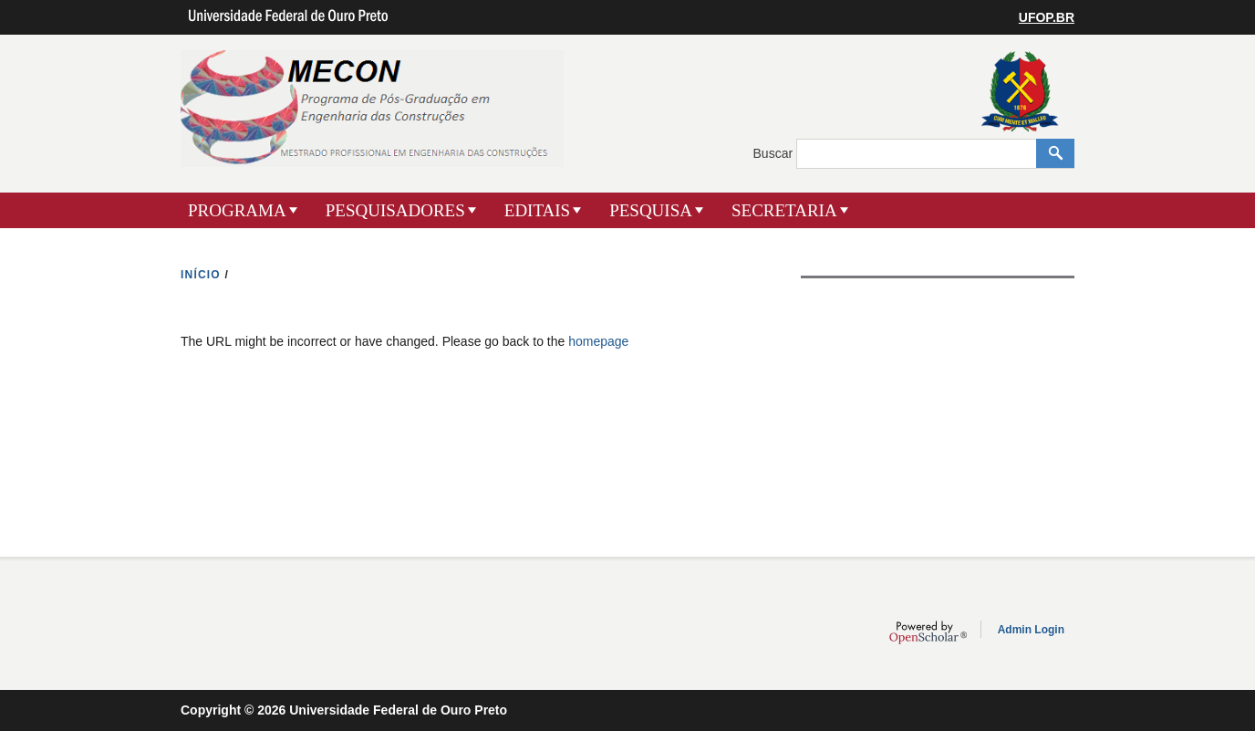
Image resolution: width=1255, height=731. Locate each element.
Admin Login (1031, 629)
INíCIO (201, 274)
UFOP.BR (1046, 17)
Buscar (774, 153)
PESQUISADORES (395, 210)
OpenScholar (928, 632)
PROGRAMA (237, 210)
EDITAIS (537, 210)
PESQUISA (650, 210)
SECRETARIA (784, 210)
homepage (598, 341)
